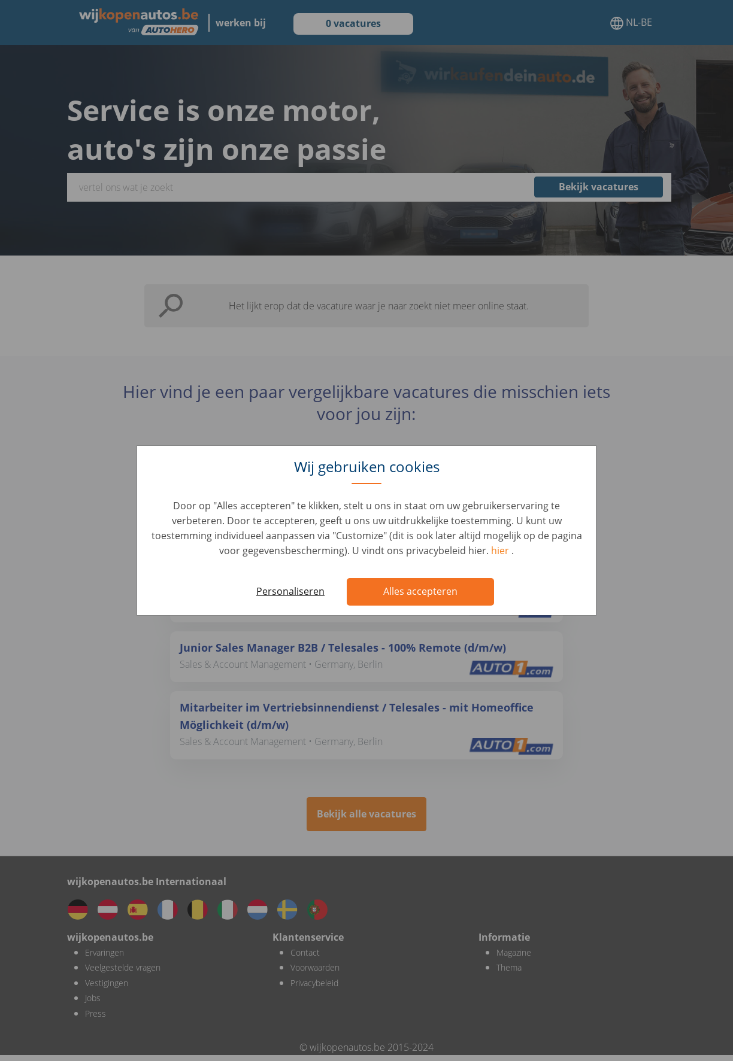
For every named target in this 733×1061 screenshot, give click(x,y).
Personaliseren (290, 591)
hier (501, 550)
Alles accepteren (420, 591)
